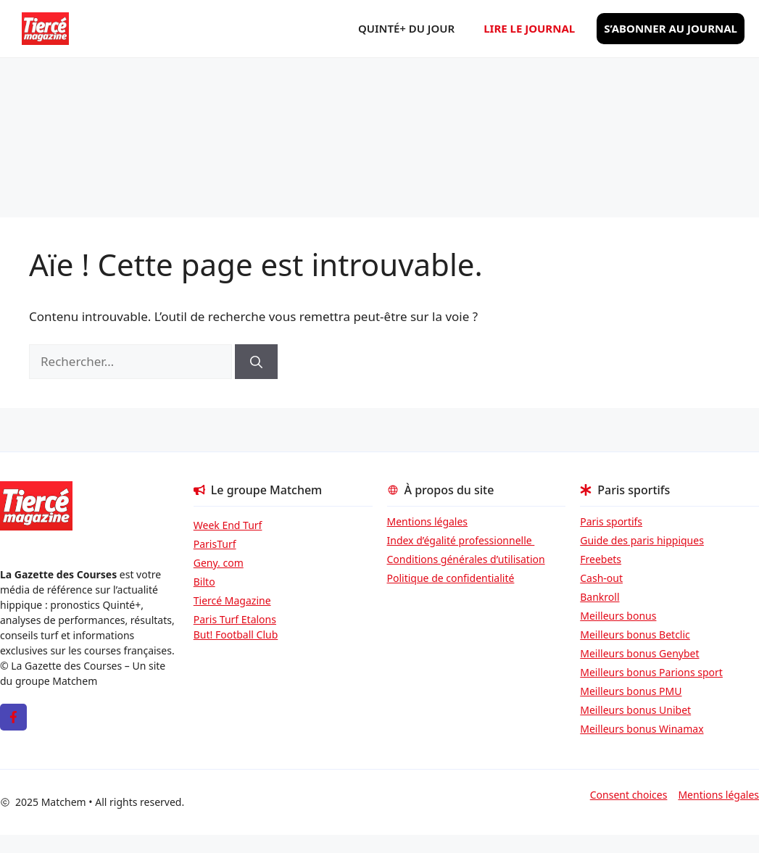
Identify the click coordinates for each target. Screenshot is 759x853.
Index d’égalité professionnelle (461, 540)
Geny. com (219, 563)
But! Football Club (236, 634)
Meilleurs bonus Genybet (639, 653)
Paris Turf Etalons (235, 619)
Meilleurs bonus (618, 616)
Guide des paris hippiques (642, 540)
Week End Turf (228, 525)
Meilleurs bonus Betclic (635, 634)
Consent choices (629, 795)
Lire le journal (529, 28)
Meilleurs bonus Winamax (641, 729)
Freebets (600, 559)
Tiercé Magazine (232, 600)
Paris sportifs (611, 521)
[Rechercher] (256, 361)
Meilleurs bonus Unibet (635, 710)
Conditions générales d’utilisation (466, 559)
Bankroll (599, 597)
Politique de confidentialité (451, 578)
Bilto (204, 581)
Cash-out (601, 578)
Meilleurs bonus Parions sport (651, 672)
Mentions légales (427, 521)
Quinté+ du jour (406, 28)
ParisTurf (215, 544)
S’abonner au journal (670, 28)
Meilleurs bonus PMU (630, 691)
